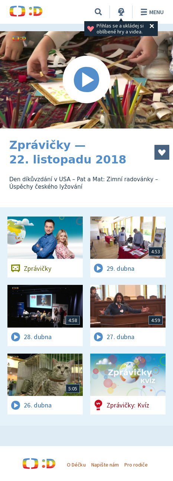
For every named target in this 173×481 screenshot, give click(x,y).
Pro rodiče (136, 464)
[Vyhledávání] (98, 12)
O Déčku (76, 464)
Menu (151, 11)
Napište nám (105, 464)
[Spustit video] (86, 80)
